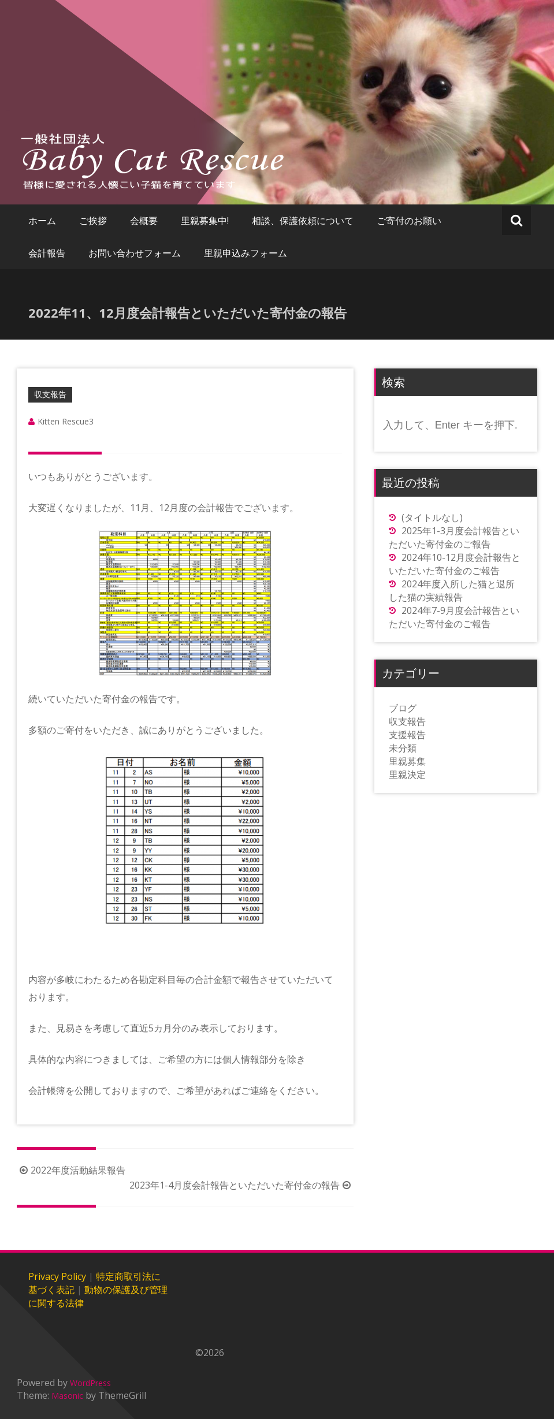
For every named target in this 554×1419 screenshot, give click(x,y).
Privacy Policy (57, 1276)
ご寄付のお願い (409, 220)
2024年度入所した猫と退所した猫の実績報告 (452, 591)
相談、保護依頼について (303, 220)
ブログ (403, 708)
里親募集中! (205, 220)
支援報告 (407, 734)
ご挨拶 (93, 220)
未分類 (403, 748)
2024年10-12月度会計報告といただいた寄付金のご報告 (454, 564)
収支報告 (50, 394)
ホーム (42, 220)
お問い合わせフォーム (134, 253)
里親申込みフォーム (245, 253)
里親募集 (407, 761)
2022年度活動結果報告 (71, 1170)
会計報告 (46, 253)
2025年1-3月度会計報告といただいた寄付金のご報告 (454, 537)
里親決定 (407, 774)
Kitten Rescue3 (66, 421)
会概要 (144, 220)
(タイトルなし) (432, 517)
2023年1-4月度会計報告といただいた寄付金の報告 (241, 1185)
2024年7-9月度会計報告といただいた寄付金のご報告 (454, 617)
